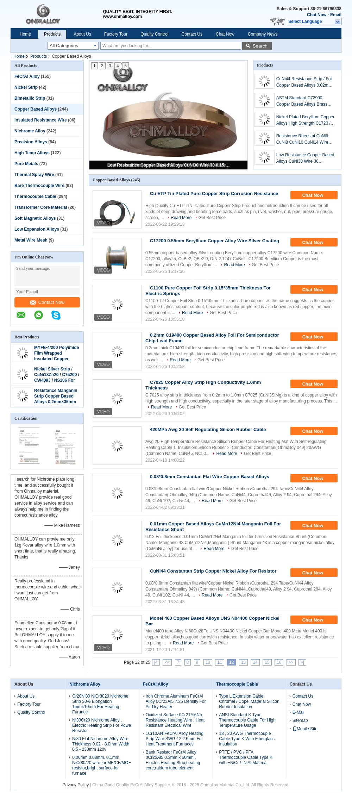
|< (156, 662)
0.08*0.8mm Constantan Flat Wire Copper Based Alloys (209, 476)
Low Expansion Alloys (36, 229)
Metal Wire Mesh (31, 240)
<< (167, 662)
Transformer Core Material (40, 207)
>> (291, 662)
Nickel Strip (26, 87)
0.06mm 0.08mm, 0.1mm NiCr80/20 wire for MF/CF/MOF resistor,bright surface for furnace (101, 765)
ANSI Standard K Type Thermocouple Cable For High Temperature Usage (247, 720)
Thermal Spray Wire (34, 174)
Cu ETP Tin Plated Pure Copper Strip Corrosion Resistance (214, 193)
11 (219, 662)
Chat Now (316, 14)
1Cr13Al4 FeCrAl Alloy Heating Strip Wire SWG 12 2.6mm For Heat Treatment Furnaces (174, 739)
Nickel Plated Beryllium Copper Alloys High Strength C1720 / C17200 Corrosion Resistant (305, 120)
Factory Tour (115, 34)
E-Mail (298, 712)
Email (335, 14)
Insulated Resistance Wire (40, 120)
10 (208, 662)
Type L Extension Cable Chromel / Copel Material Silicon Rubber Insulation (249, 701)
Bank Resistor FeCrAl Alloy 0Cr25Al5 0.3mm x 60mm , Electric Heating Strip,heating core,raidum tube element (173, 760)
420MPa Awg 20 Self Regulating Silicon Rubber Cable (208, 429)
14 (255, 662)
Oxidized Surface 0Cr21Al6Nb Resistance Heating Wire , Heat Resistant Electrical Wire (175, 720)
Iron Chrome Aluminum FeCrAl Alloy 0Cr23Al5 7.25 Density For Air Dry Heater (176, 701)
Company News (263, 34)
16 (279, 662)
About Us (82, 34)
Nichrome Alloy (29, 131)
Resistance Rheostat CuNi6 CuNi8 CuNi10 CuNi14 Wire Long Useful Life (302, 139)
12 (231, 662)
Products (52, 34)
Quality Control (154, 34)
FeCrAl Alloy (27, 76)
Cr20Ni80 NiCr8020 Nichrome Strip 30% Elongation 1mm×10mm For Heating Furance (100, 704)
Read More (181, 217)
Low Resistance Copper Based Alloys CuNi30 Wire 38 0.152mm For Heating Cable (169, 165)
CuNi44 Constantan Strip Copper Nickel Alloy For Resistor (213, 571)
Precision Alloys (30, 141)
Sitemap (300, 720)
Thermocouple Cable (35, 196)
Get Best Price (212, 217)
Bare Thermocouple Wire (39, 185)
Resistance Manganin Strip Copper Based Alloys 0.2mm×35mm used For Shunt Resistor (55, 402)
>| (302, 662)
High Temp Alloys (32, 152)
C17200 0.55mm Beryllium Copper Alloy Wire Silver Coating (214, 240)
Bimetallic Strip (29, 98)
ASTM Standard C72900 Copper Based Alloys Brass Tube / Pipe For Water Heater (304, 101)
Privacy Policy (76, 784)
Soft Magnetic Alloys (35, 218)
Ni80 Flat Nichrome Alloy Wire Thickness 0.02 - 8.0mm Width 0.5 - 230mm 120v (100, 744)
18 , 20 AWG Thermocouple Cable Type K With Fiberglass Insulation (247, 739)
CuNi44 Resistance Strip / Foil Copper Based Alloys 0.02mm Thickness (304, 82)
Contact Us (192, 34)
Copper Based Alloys (35, 109)
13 (243, 662)
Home (25, 34)
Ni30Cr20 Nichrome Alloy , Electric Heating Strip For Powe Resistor (101, 725)
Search (260, 46)
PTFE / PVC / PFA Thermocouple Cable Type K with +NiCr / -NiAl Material (245, 757)
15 (267, 662)
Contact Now (47, 302)
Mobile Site (305, 728)
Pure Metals (26, 163)
